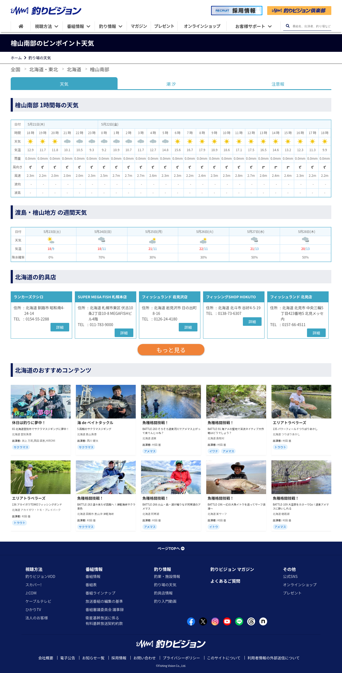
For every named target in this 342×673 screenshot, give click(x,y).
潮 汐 (171, 84)
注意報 (277, 84)
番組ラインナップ (100, 593)
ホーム (16, 57)
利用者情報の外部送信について (273, 657)
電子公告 (67, 657)
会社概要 (45, 657)
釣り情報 (162, 569)
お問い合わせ (144, 657)
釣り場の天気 (40, 57)
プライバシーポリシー (181, 657)
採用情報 (118, 657)
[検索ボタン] (287, 26)
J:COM (31, 593)
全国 (15, 69)
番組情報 (94, 569)
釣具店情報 (163, 593)
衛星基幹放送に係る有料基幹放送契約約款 (104, 620)
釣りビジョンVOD (40, 576)
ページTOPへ (170, 548)
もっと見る (171, 349)
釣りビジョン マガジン (232, 569)
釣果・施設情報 (167, 576)
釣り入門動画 (165, 601)
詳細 (60, 327)
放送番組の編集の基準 (104, 601)
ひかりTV (33, 609)
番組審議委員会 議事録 (105, 609)
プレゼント (292, 593)
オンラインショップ (300, 584)
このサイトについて (224, 657)
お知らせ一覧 (93, 657)
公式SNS (290, 576)
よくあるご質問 (225, 581)
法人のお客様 (36, 617)
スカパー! (33, 584)
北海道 (74, 69)
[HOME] (20, 26)
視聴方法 (33, 569)
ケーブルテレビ (38, 601)
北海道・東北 (43, 69)
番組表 (91, 584)
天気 (64, 84)
